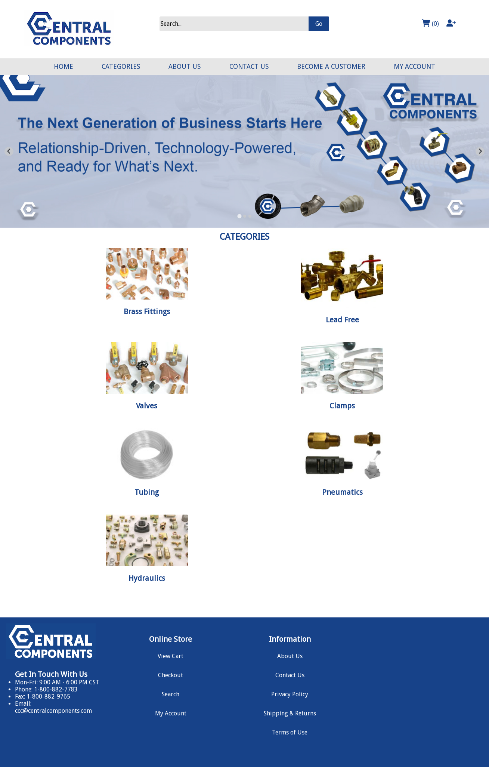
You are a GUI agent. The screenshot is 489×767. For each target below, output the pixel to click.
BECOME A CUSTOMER (331, 66)
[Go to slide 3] (249, 216)
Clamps (342, 405)
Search (170, 694)
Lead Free (342, 319)
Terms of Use (289, 732)
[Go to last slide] (8, 151)
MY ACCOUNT (414, 66)
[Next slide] (480, 151)
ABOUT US (184, 66)
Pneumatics (342, 492)
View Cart (170, 656)
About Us (290, 656)
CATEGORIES (121, 66)
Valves (146, 405)
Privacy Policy (289, 694)
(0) (430, 23)
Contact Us (289, 675)
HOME (63, 66)
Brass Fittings (147, 311)
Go (318, 23)
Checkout (170, 675)
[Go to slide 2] (244, 216)
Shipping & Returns (290, 713)
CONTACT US (249, 66)
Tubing (146, 492)
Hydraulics (147, 578)
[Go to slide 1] (239, 216)
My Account (170, 713)
